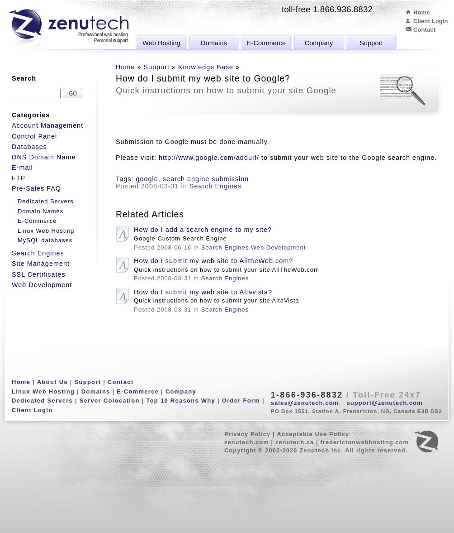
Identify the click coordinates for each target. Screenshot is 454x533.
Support (371, 43)
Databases (29, 146)
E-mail (22, 167)
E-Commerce (266, 43)
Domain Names (40, 211)
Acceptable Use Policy (313, 434)
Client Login (430, 21)
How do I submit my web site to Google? (203, 78)
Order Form (241, 400)
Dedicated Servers (46, 201)
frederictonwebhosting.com (364, 442)
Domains (214, 43)
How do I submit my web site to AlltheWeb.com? (213, 260)
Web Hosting (161, 43)
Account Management (47, 125)
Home (421, 12)
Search (24, 78)
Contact (424, 29)
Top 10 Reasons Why (180, 400)
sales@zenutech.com (305, 402)
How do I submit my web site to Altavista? (203, 292)
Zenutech (69, 29)
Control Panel (34, 136)
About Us (52, 382)
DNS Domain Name (44, 157)
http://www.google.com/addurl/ (209, 157)
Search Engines (215, 186)
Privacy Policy (247, 434)
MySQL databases (45, 240)
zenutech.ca (294, 442)
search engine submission (206, 178)
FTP (18, 178)
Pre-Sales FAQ (36, 188)
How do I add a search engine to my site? (203, 229)
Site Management (41, 263)
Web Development (278, 247)
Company (319, 43)
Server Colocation (110, 400)
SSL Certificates (39, 274)
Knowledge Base (205, 67)
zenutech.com (246, 442)
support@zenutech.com (385, 402)
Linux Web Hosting (46, 230)
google (147, 178)
